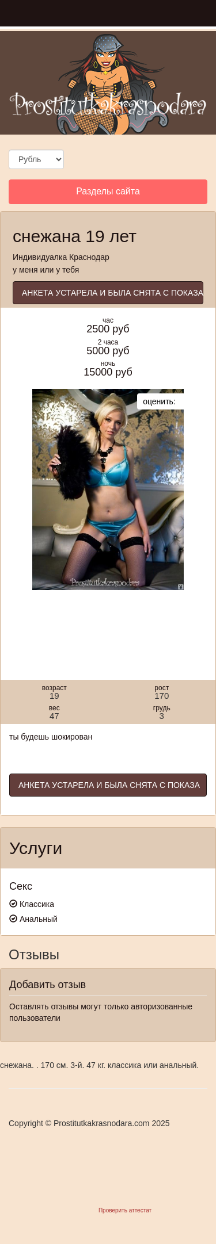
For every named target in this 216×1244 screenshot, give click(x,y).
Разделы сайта (107, 194)
